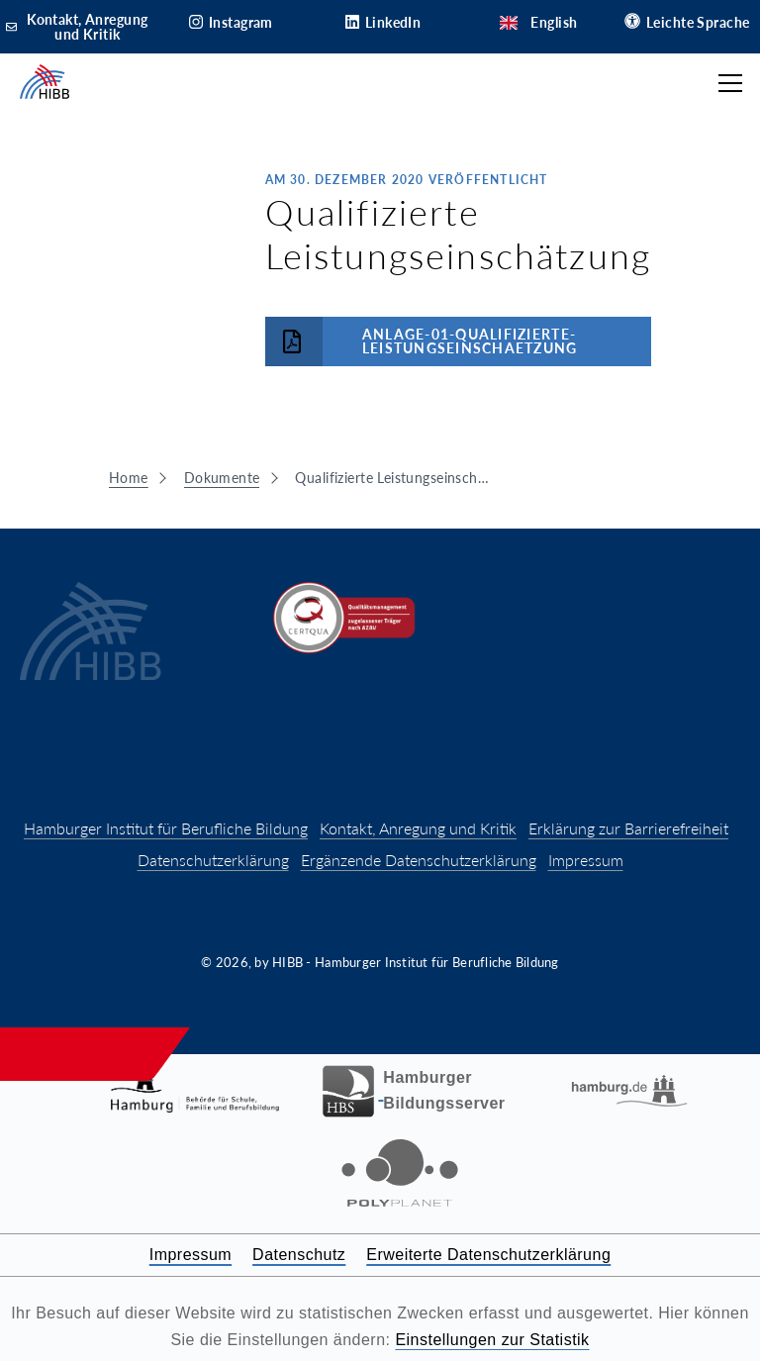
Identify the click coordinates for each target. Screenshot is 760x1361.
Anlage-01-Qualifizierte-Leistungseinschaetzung (421, 341)
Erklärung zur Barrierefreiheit (628, 828)
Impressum (585, 859)
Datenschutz (298, 1254)
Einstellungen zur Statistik (492, 1339)
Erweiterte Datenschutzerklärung (488, 1254)
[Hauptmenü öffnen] (730, 83)
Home (128, 477)
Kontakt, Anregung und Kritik (418, 828)
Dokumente (222, 477)
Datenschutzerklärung (213, 859)
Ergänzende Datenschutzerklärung (418, 859)
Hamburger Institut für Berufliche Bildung (166, 828)
